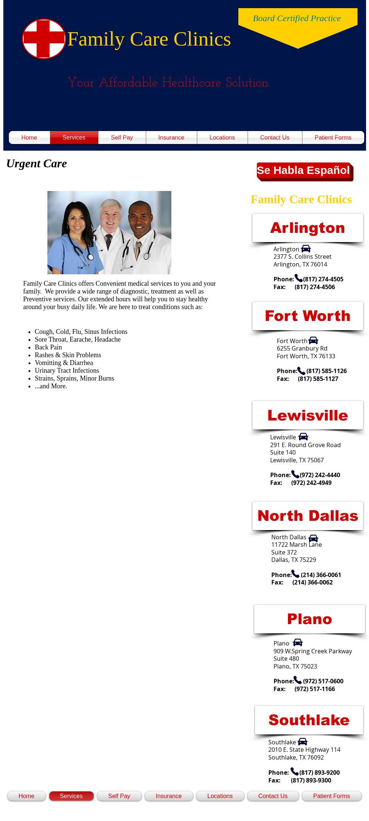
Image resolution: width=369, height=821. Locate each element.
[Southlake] (309, 720)
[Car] (306, 249)
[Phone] (298, 278)
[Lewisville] (307, 415)
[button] (303, 170)
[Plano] (309, 619)
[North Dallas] (307, 516)
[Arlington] (307, 228)
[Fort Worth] (307, 316)
